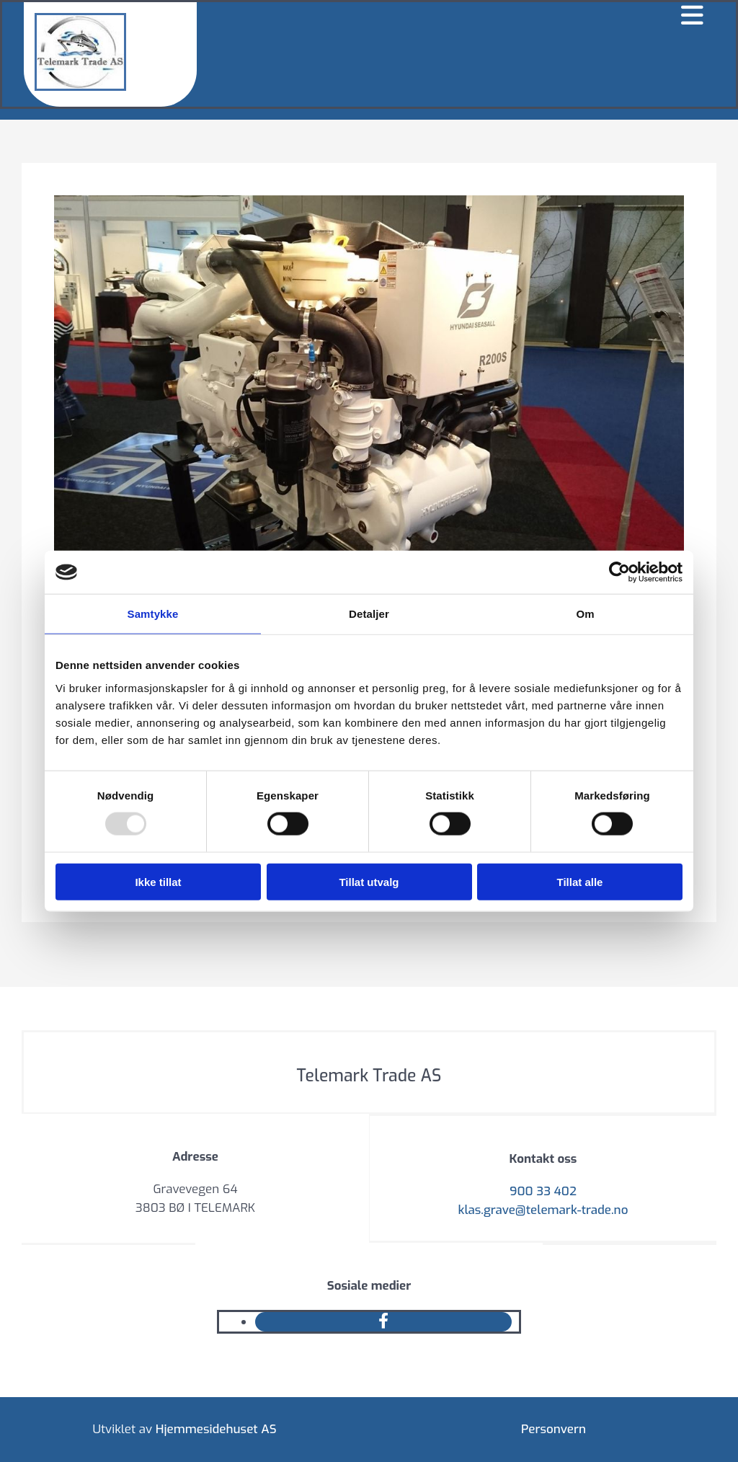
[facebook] (383, 1321)
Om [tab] (585, 614)
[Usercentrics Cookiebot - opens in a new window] (619, 572)
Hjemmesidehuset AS (216, 1429)
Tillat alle (580, 881)
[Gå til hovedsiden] (80, 87)
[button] (456, 16)
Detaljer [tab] (369, 614)
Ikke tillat (158, 881)
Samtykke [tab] (153, 614)
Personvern (553, 1429)
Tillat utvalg (369, 881)
